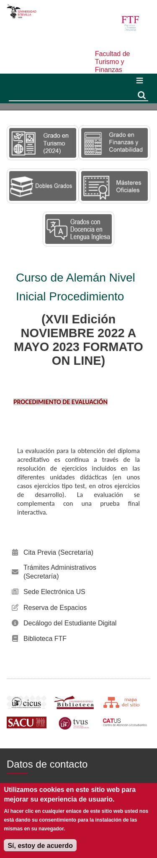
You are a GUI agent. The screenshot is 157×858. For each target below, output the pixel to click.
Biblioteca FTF (45, 638)
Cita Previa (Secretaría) (58, 552)
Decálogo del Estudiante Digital (69, 623)
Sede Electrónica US (54, 591)
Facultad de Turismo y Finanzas (112, 61)
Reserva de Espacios (55, 607)
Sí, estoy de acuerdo (40, 845)
